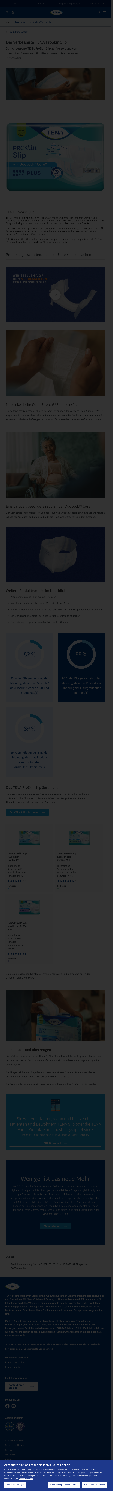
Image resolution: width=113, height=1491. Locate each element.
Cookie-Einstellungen (15, 1484)
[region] (56, 1475)
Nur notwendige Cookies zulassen (64, 1484)
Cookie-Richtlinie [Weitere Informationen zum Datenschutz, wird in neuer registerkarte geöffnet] (26, 1478)
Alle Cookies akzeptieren (94, 1484)
